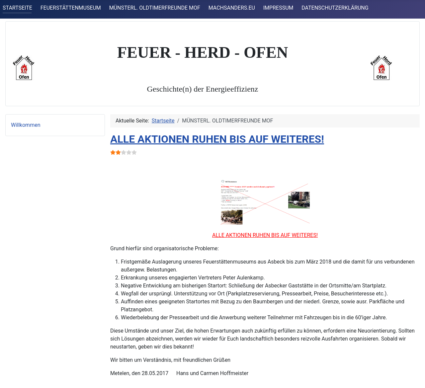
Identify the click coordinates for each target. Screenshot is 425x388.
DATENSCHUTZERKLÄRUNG (334, 8)
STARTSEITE (17, 8)
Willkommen (25, 125)
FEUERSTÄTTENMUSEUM (71, 8)
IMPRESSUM (278, 8)
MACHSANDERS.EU (232, 8)
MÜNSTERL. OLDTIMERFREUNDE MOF (154, 8)
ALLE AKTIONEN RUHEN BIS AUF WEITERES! (217, 139)
